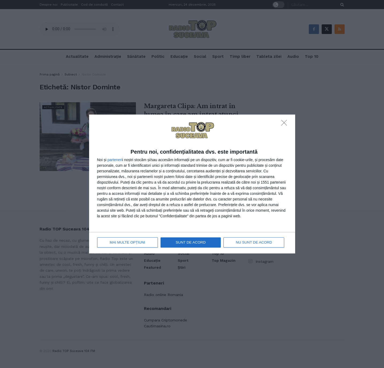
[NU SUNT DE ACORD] (285, 124)
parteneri (114, 160)
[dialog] (192, 184)
